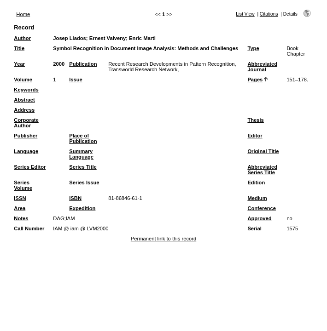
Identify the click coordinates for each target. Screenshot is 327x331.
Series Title (83, 167)
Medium (257, 198)
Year (19, 64)
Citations (269, 14)
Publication (83, 64)
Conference (261, 208)
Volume (23, 79)
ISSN (20, 198)
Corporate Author (26, 122)
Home (23, 14)
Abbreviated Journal (262, 66)
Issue (75, 79)
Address (24, 110)
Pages (255, 79)
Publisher (25, 135)
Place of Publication (83, 138)
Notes (21, 218)
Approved (259, 218)
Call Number (29, 228)
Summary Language (81, 154)
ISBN (75, 198)
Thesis (255, 120)
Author (22, 38)
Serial (254, 228)
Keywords (26, 89)
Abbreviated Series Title (262, 169)
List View (245, 14)
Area (19, 208)
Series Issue (84, 182)
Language (26, 151)
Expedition (82, 208)
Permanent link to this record (163, 238)
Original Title (263, 151)
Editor (254, 135)
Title (19, 48)
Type (253, 48)
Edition (256, 182)
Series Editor (30, 167)
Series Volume (23, 185)
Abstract (24, 100)
